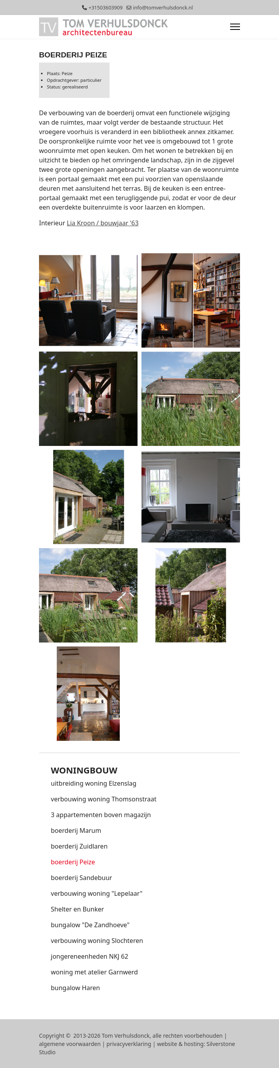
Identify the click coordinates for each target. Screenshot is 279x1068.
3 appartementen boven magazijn (101, 814)
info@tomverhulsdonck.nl (163, 7)
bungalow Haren (75, 987)
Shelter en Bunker (77, 909)
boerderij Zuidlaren (79, 846)
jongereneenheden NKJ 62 (89, 956)
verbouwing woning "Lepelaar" (97, 893)
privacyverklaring (128, 1044)
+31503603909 (106, 7)
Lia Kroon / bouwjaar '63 (103, 223)
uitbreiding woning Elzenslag (93, 783)
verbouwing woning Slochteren (97, 940)
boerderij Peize (73, 862)
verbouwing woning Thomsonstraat (103, 799)
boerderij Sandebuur (81, 877)
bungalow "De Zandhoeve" (90, 925)
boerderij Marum (76, 830)
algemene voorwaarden (69, 1044)
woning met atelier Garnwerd (94, 972)
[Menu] (235, 27)
